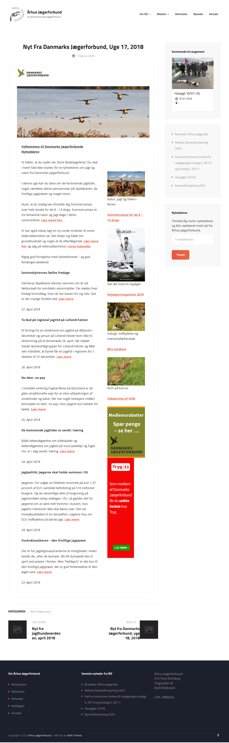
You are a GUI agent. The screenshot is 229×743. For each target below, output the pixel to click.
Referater (17, 699)
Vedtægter (17, 706)
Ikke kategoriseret (40, 611)
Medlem (164, 14)
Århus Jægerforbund (44, 12)
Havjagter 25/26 (185, 177)
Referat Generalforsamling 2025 (105, 691)
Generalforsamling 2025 (190, 185)
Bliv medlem (116, 349)
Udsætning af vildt (121, 399)
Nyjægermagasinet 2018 (125, 294)
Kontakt (213, 14)
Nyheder (199, 14)
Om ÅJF (147, 14)
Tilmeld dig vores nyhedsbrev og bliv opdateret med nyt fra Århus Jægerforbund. (192, 226)
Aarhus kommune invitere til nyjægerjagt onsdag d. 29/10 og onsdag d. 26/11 (193, 163)
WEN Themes (74, 736)
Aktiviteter (182, 14)
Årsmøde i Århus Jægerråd (191, 134)
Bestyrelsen (18, 685)
